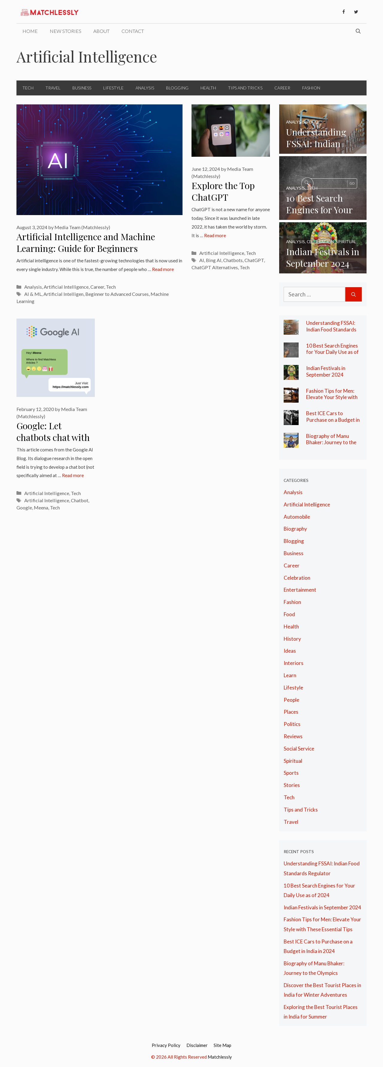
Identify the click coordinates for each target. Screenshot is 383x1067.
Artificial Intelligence (66, 287)
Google (24, 507)
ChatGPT (254, 260)
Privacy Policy (166, 1045)
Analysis (145, 87)
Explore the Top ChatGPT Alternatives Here (226, 196)
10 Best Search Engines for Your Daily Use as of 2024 (332, 352)
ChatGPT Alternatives (215, 267)
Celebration (297, 578)
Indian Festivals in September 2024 (325, 371)
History (292, 639)
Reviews (293, 736)
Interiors (293, 663)
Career (282, 87)
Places (291, 712)
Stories (292, 785)
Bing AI (213, 260)
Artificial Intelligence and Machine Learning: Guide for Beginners (85, 242)
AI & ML (33, 294)
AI (201, 260)
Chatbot (79, 500)
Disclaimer (197, 1045)
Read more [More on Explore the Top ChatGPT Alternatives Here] (215, 235)
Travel (52, 87)
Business (81, 87)
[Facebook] (343, 12)
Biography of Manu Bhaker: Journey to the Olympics (331, 442)
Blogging (177, 87)
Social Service (299, 748)
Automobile (297, 517)
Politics (292, 724)
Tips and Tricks (245, 87)
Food (289, 614)
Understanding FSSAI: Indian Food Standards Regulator (331, 329)
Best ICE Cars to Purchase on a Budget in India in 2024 (333, 419)
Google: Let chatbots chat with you (53, 437)
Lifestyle (113, 87)
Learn (290, 675)
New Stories (65, 31)
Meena (41, 507)
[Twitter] (356, 12)
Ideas (290, 651)
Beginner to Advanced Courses (117, 294)
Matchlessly (220, 1057)
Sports (291, 773)
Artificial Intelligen (63, 294)
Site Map (222, 1045)
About (101, 31)
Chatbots (233, 260)
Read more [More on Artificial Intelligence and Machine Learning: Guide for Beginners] (163, 269)
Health (208, 87)
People (291, 700)
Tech (28, 87)
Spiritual (293, 761)
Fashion (311, 87)
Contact (132, 31)
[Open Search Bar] (358, 31)
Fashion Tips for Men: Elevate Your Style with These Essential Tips (332, 397)
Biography (295, 529)
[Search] (353, 294)
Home (30, 31)
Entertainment (300, 590)
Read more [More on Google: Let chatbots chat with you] (73, 475)
